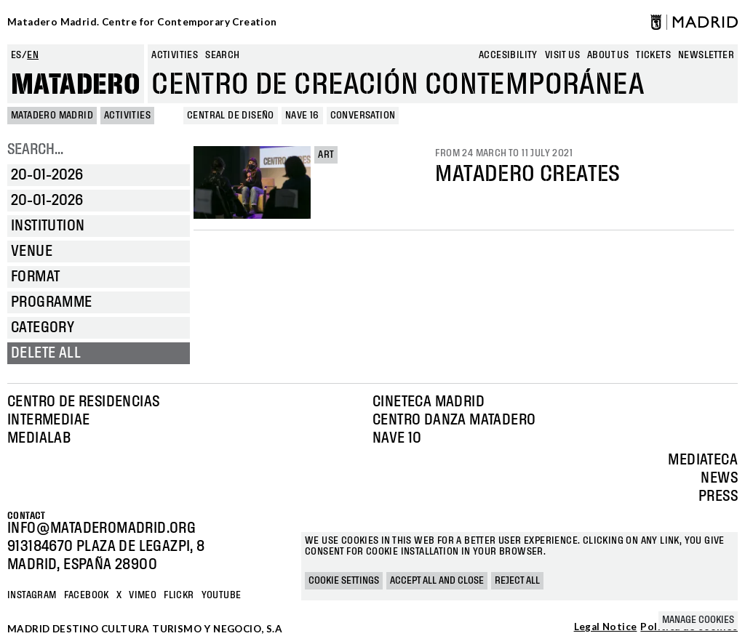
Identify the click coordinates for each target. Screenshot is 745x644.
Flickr (179, 595)
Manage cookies (698, 620)
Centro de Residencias (83, 402)
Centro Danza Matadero (453, 420)
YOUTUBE (222, 595)
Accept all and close (437, 581)
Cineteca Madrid (428, 402)
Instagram (32, 595)
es (16, 55)
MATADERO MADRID (52, 115)
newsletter (706, 55)
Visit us (562, 55)
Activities (174, 55)
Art (326, 155)
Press (718, 496)
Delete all (46, 353)
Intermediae (48, 420)
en (33, 55)
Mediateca (703, 460)
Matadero (75, 85)
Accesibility (508, 55)
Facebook (86, 595)
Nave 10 (397, 438)
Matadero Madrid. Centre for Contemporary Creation (142, 22)
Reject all (517, 581)
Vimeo (142, 595)
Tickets (653, 55)
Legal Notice (605, 627)
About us (608, 55)
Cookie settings (343, 581)
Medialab (39, 438)
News (719, 478)
